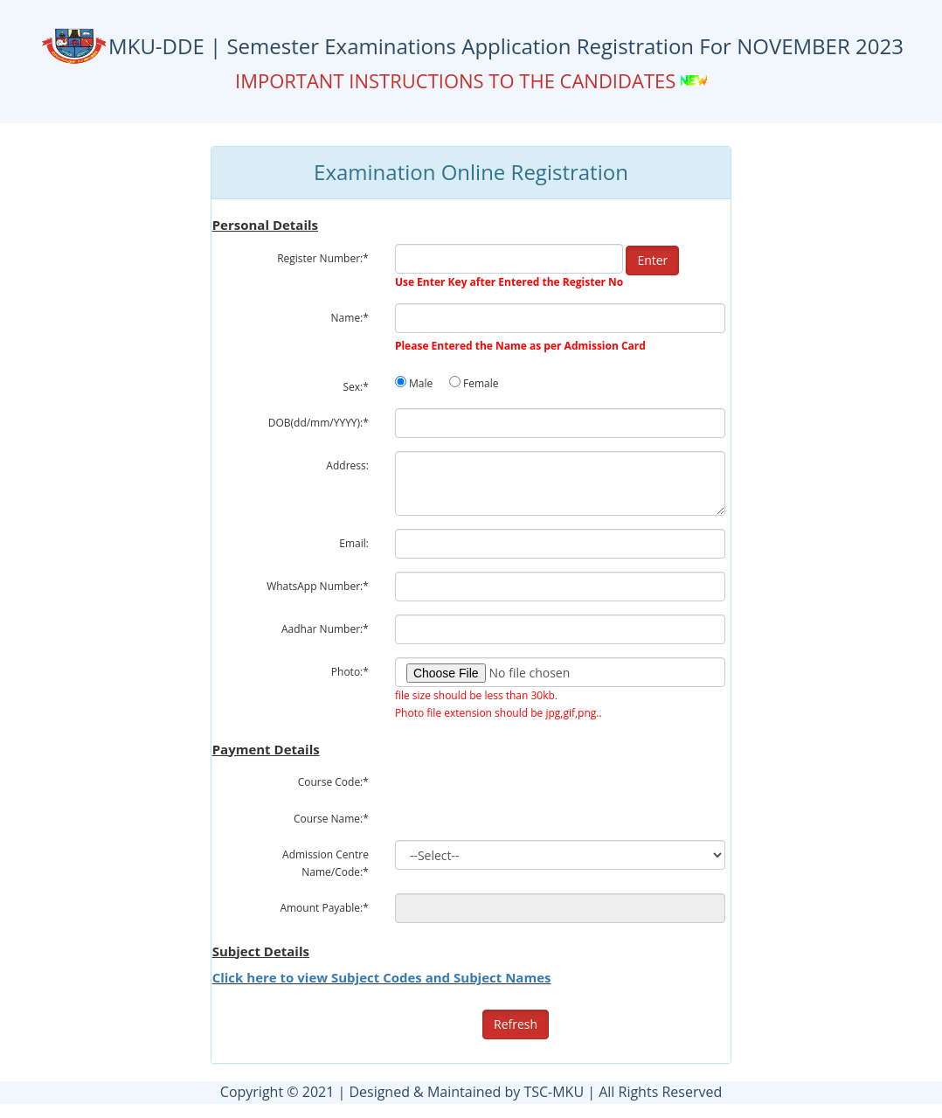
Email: (354, 543)
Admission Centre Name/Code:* (325, 862)
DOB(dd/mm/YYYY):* (318, 422)
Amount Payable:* (324, 907)
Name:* (350, 317)
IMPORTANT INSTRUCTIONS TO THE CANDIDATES (458, 80)
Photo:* (350, 671)
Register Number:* (323, 258)
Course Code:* (333, 781)
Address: (347, 465)
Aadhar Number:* (325, 628)
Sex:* (356, 386)
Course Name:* (331, 818)
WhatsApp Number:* (318, 586)
